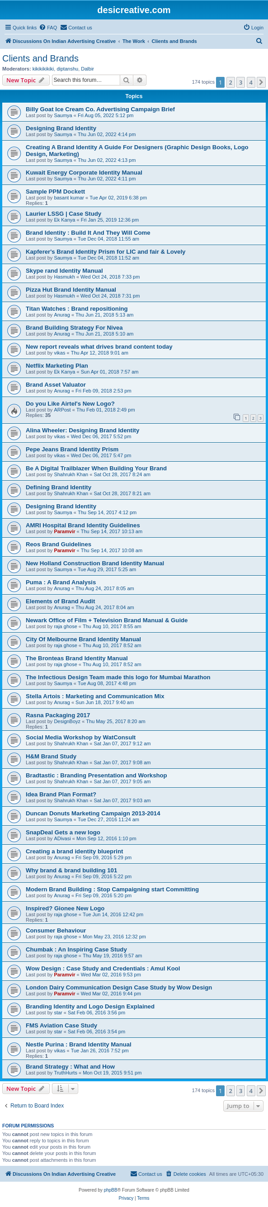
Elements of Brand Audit (60, 601)
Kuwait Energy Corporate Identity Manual (84, 172)
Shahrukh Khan (71, 474)
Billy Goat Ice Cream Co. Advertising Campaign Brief (100, 109)
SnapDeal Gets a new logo (63, 832)
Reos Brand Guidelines (58, 544)
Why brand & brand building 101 (71, 870)
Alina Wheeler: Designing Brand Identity (82, 430)
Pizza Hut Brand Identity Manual (71, 289)
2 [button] (230, 82)
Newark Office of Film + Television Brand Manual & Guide (107, 620)
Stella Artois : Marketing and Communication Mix (95, 696)
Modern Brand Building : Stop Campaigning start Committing (112, 889)
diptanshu (67, 68)
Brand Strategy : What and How (70, 1066)
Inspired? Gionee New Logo (65, 908)
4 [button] (251, 82)
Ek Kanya (64, 219)
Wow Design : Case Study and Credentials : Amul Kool (103, 968)
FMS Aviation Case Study (61, 1025)
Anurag (62, 314)
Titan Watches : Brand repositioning (77, 308)
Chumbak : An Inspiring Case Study (76, 949)
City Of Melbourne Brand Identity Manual (83, 639)
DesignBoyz (67, 721)
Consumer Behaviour (56, 930)
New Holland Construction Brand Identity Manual (95, 563)
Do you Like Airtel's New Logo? (70, 403)
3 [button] (240, 82)
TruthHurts (65, 1072)
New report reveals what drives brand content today (99, 346)
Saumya (63, 115)
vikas (59, 352)
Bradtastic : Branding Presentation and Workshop (96, 775)
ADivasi (62, 838)
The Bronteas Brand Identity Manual (77, 658)
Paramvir (64, 531)
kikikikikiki (43, 68)
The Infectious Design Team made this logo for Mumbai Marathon (118, 677)
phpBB (111, 1190)
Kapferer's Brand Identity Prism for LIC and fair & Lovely (105, 251)
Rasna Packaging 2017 (58, 715)
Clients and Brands (40, 58)
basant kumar (69, 197)
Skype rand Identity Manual (64, 270)
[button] (261, 82)
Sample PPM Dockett (55, 191)
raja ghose (65, 626)
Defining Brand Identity (58, 487)
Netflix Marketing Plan (57, 365)
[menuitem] (48, 27)
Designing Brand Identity (61, 128)
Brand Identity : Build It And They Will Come (88, 232)
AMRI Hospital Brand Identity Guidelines (83, 525)
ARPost (62, 409)
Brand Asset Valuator (56, 384)
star (58, 1012)
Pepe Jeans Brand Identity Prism (72, 449)
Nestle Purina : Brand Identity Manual (79, 1044)
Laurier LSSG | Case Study (63, 213)
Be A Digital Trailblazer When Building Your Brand (96, 468)
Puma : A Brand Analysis (61, 582)
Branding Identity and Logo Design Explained (90, 1006)
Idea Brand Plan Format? (61, 794)
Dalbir (87, 68)
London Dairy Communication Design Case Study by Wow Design (119, 987)
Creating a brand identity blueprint (74, 851)
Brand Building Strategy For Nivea (74, 327)
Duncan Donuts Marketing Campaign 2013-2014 (93, 813)
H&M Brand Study (51, 756)
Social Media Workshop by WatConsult (81, 737)
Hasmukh (64, 276)
